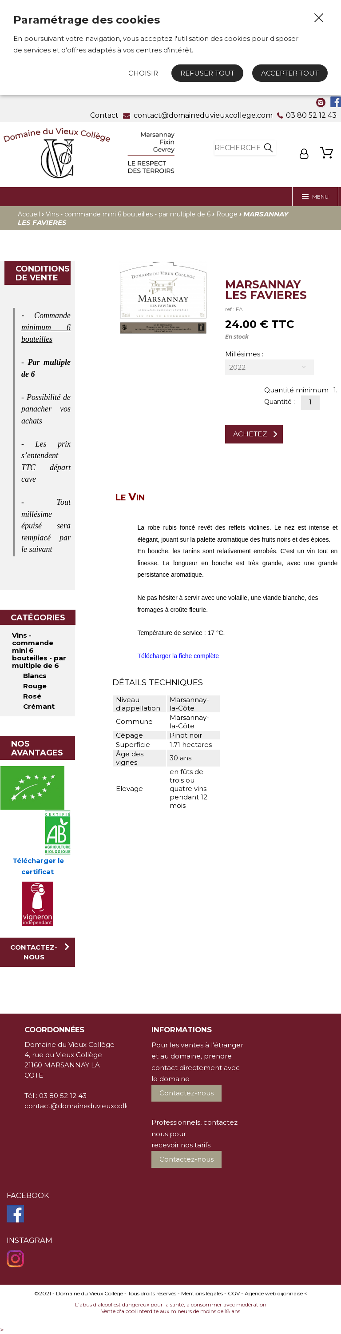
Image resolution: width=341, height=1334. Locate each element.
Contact (104, 115)
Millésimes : (244, 354)
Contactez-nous (33, 952)
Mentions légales (202, 1293)
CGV (234, 1293)
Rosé (32, 696)
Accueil (29, 214)
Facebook (28, 1195)
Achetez (250, 434)
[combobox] (269, 367)
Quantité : (280, 402)
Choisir (143, 73)
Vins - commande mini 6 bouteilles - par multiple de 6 (128, 214)
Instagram (29, 1240)
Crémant (39, 706)
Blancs (35, 675)
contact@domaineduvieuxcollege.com (90, 1106)
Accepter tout (290, 73)
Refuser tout (207, 73)
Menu (315, 196)
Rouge (227, 214)
